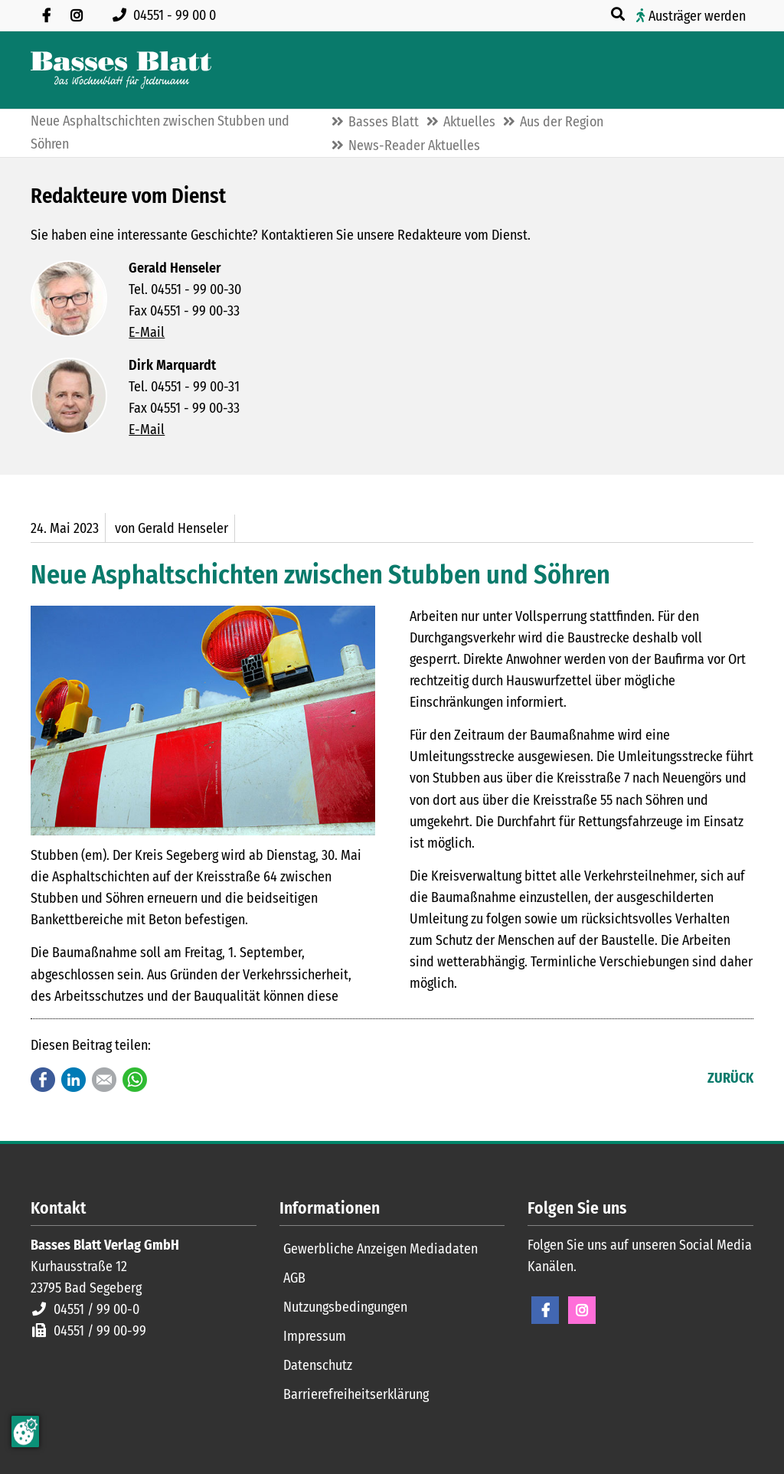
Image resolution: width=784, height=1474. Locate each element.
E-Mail (147, 332)
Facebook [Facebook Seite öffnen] (545, 1310)
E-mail (104, 1079)
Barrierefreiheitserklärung (356, 1394)
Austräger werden (697, 16)
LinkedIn (73, 1079)
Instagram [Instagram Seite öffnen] (582, 1310)
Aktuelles (469, 121)
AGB (294, 1278)
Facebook (43, 1079)
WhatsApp (134, 1079)
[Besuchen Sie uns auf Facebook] (46, 15)
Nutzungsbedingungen (345, 1307)
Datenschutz (317, 1365)
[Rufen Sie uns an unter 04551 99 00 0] (167, 15)
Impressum (314, 1336)
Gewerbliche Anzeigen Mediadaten (380, 1248)
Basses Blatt (383, 121)
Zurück (730, 1078)
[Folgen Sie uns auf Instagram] (76, 15)
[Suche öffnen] (619, 14)
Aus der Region (561, 121)
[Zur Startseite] (121, 70)
